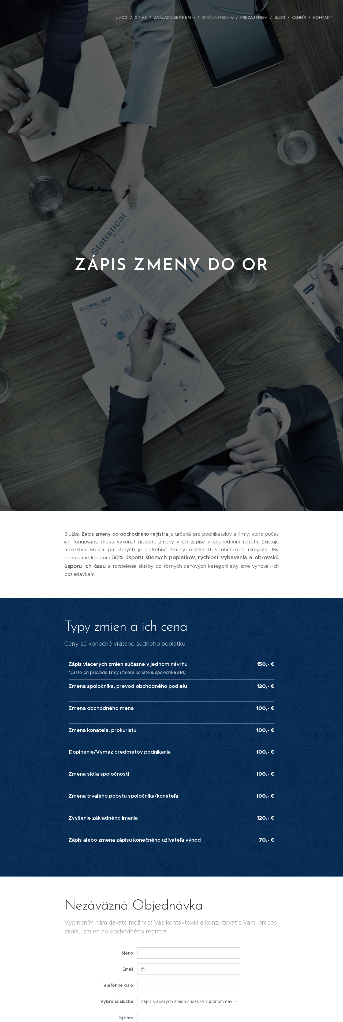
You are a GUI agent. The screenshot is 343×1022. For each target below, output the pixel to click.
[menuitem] (125, 17)
